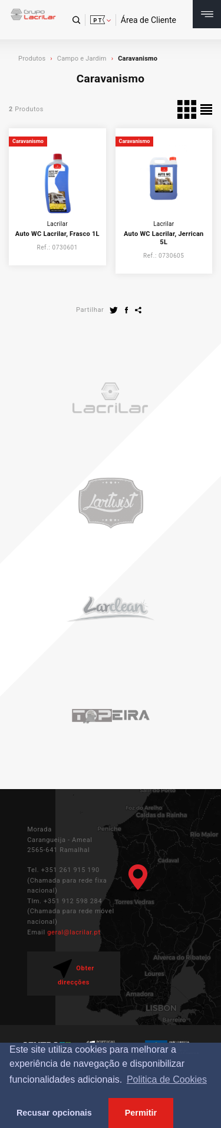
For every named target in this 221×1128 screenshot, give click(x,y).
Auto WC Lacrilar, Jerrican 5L (164, 238)
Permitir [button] (141, 1112)
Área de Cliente (148, 20)
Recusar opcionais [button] (54, 1112)
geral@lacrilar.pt (74, 932)
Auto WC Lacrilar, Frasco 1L (57, 234)
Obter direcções (73, 972)
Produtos (31, 58)
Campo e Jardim (82, 58)
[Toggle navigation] (207, 14)
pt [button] (98, 21)
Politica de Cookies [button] (167, 1079)
